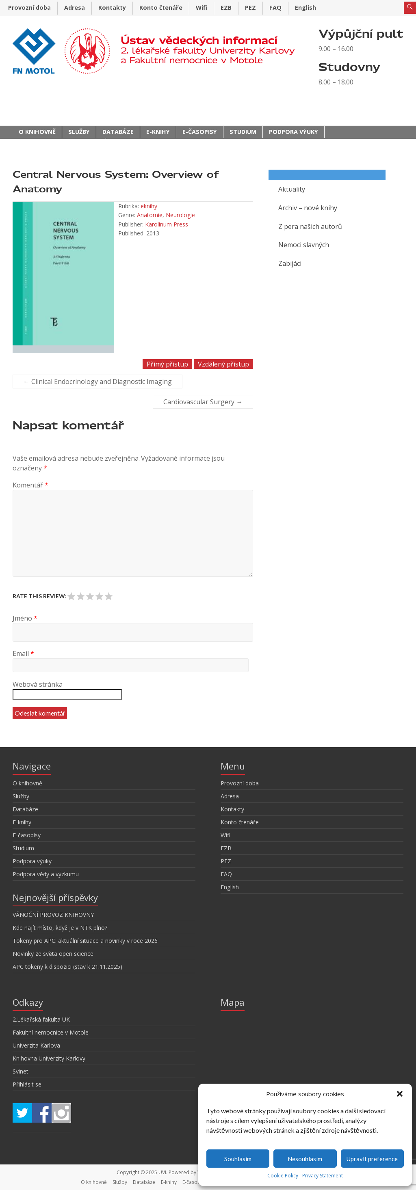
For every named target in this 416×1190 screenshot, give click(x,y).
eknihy (149, 206)
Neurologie (180, 215)
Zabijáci (289, 263)
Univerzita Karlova (36, 1045)
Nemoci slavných (303, 244)
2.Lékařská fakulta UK (41, 1019)
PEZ (250, 7)
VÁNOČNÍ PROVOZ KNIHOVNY (53, 914)
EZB (226, 7)
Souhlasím (237, 1158)
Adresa (74, 7)
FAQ (275, 7)
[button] (400, 1094)
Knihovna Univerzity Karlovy (49, 1058)
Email (23, 653)
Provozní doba (29, 7)
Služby (79, 132)
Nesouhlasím (305, 1158)
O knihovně (37, 132)
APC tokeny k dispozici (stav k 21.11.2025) (67, 966)
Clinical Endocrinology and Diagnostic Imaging (97, 381)
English (305, 7)
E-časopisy (199, 132)
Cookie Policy (282, 1175)
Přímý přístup (167, 364)
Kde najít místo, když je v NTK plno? (60, 927)
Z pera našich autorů (310, 226)
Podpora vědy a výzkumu (59, 144)
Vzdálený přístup (223, 364)
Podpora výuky (293, 132)
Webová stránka (38, 684)
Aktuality (291, 189)
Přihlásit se (27, 1084)
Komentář (30, 485)
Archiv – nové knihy (307, 207)
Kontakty (112, 7)
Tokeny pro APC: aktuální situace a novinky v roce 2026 (85, 940)
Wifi (201, 7)
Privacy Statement (322, 1175)
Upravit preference (372, 1158)
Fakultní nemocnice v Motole (51, 1032)
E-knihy (158, 132)
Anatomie (149, 215)
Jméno (25, 618)
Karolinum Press (166, 224)
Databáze (118, 132)
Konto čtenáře (160, 7)
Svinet (20, 1071)
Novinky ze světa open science (53, 953)
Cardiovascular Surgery (203, 401)
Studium (243, 132)
